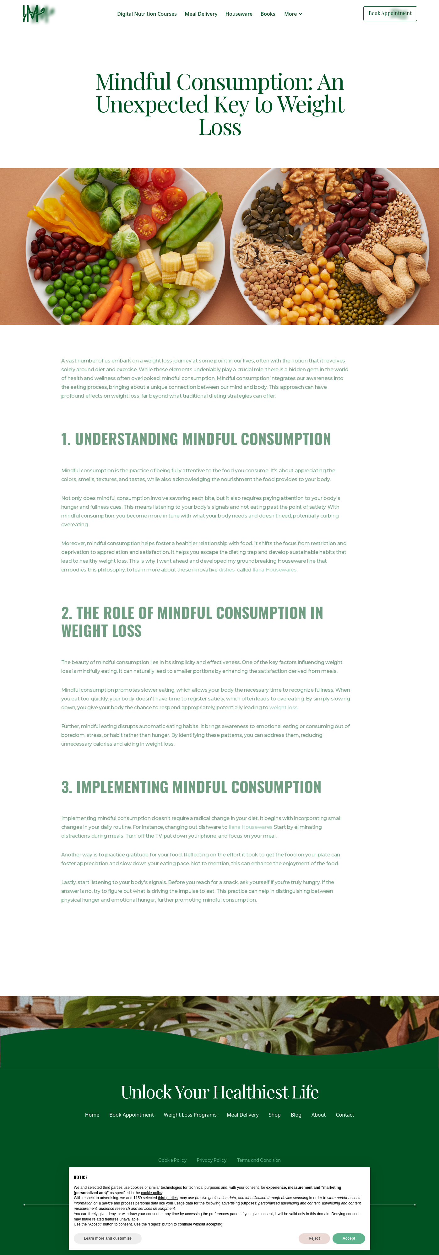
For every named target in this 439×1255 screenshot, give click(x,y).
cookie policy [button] (151, 1193)
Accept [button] (349, 1238)
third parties (168, 1198)
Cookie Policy (172, 1160)
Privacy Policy (212, 1160)
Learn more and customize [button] (108, 1238)
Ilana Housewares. (261, 570)
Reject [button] (314, 1238)
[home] (34, 13)
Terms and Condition (259, 1160)
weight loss (270, 708)
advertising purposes (238, 1203)
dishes (213, 570)
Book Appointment (390, 13)
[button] (293, 13)
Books (268, 13)
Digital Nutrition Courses (147, 13)
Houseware (238, 13)
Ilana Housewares (236, 827)
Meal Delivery (201, 13)
